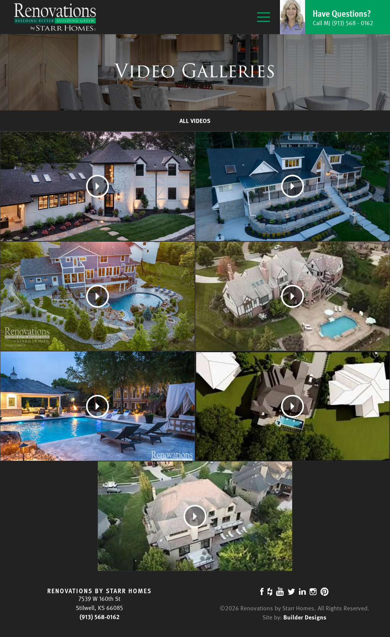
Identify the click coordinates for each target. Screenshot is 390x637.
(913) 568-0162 (100, 616)
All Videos (195, 120)
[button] (335, 17)
